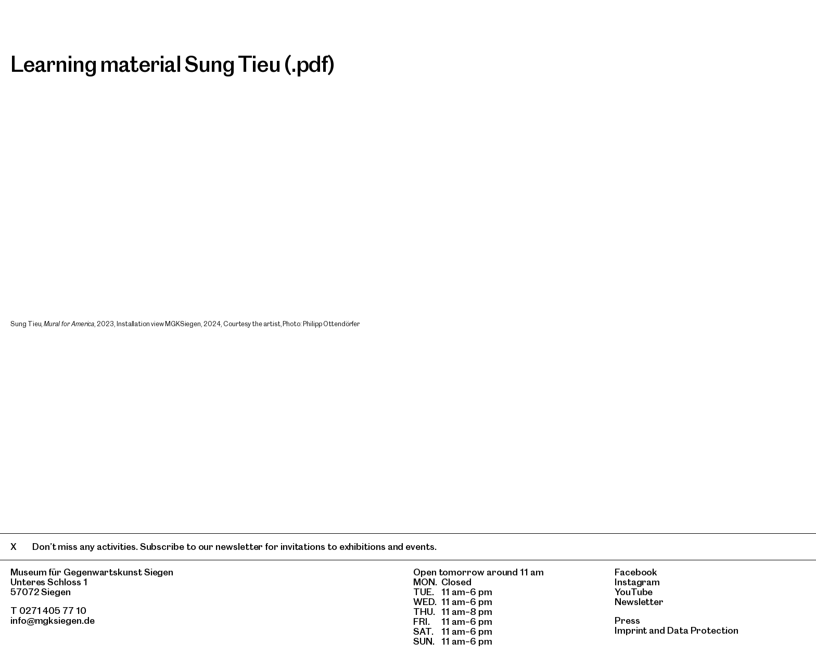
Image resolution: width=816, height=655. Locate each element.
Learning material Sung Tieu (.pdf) (172, 64)
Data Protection (702, 630)
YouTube (634, 591)
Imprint (631, 630)
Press (627, 620)
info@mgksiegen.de (52, 620)
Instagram (637, 581)
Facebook (636, 572)
